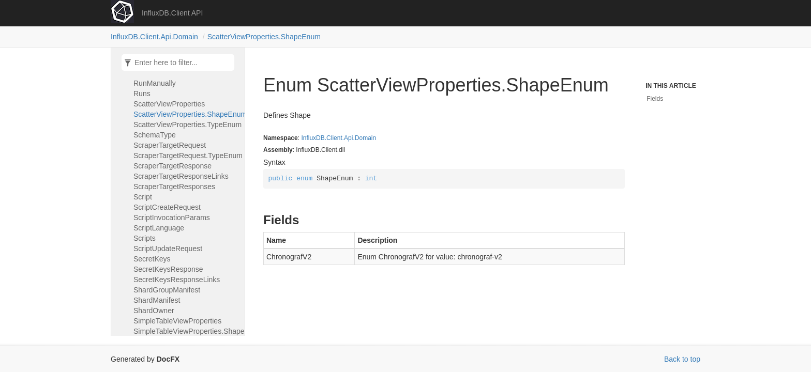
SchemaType (154, 135)
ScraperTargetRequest (169, 145)
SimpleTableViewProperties (177, 321)
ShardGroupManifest (166, 290)
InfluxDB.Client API (172, 13)
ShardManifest (156, 300)
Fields (655, 98)
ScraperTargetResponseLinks (181, 176)
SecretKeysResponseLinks (176, 279)
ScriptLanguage (158, 228)
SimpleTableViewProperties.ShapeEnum (186, 331)
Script (142, 197)
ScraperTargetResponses (174, 186)
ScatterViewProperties (169, 104)
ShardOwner (153, 310)
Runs (142, 93)
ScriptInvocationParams (171, 217)
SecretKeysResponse (168, 269)
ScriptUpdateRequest (167, 248)
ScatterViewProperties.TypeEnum (186, 124)
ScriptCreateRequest (167, 207)
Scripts (144, 238)
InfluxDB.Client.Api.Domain (154, 37)
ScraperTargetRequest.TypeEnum (186, 155)
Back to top (682, 359)
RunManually (154, 83)
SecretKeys (152, 259)
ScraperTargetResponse (172, 166)
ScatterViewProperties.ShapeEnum (264, 37)
